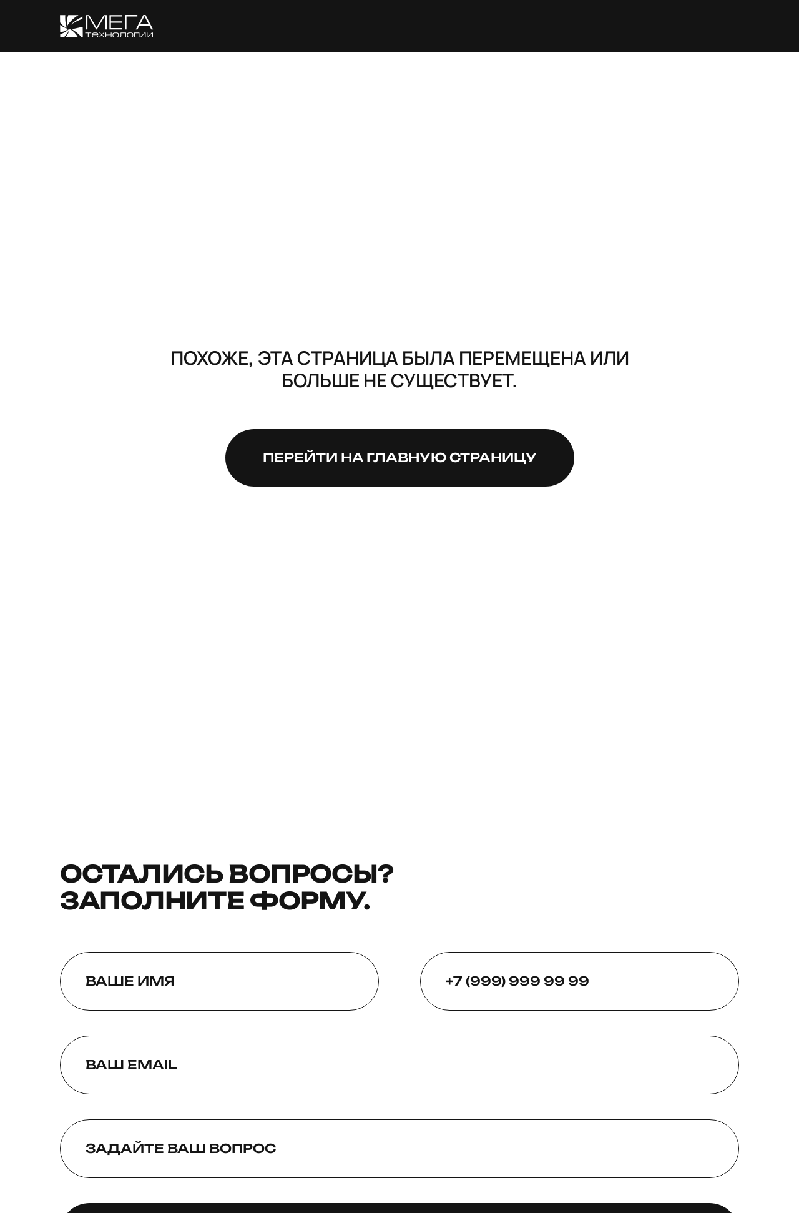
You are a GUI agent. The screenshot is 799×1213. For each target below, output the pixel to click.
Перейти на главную (400, 457)
